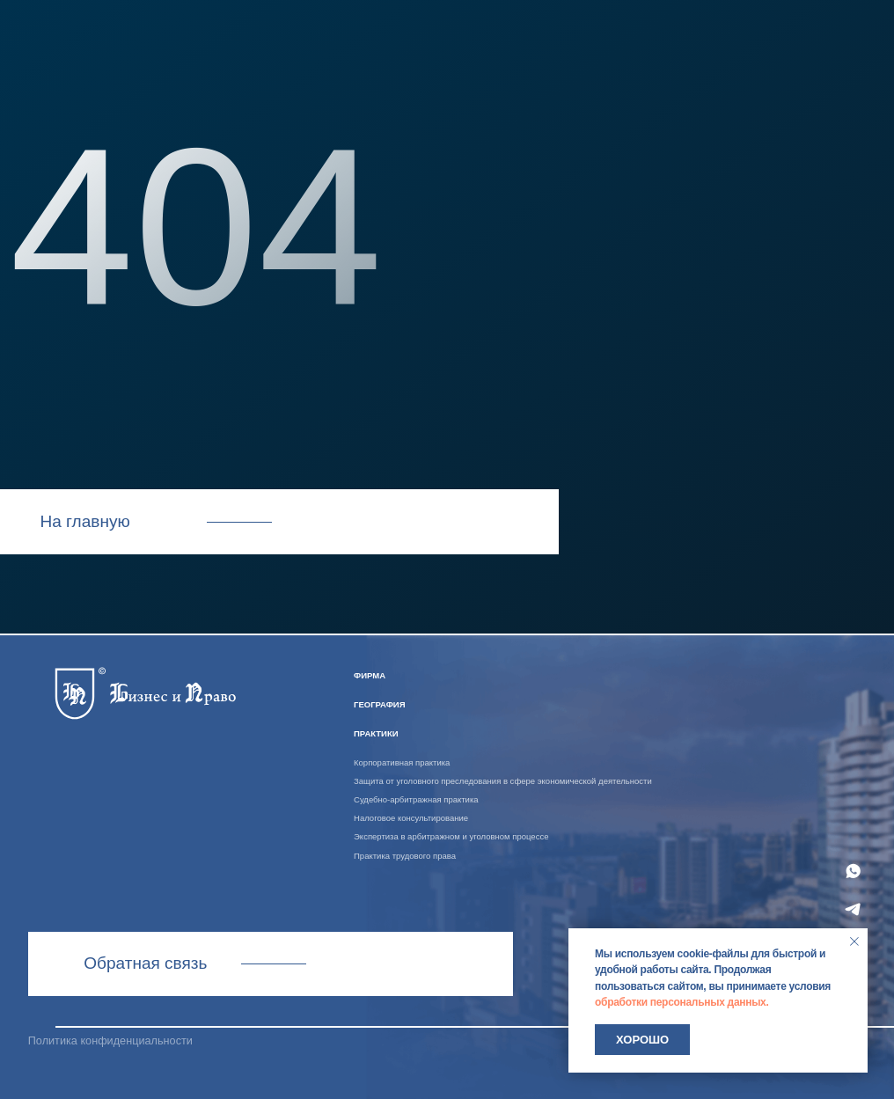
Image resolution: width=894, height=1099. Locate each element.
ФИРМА (369, 675)
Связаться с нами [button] (270, 963)
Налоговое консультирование (411, 818)
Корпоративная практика (402, 762)
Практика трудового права (405, 856)
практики (376, 733)
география (379, 704)
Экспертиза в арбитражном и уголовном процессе (451, 836)
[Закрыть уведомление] (854, 941)
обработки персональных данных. (682, 1002)
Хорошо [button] (642, 1039)
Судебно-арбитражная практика (416, 799)
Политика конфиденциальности (110, 1041)
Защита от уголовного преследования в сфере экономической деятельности (503, 781)
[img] (145, 691)
